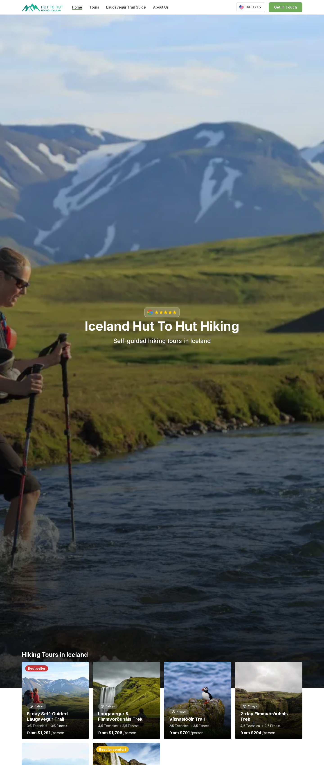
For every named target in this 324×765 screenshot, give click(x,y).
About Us (161, 7)
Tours (94, 7)
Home (77, 7)
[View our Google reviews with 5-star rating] (162, 312)
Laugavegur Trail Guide (126, 7)
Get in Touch (285, 7)
